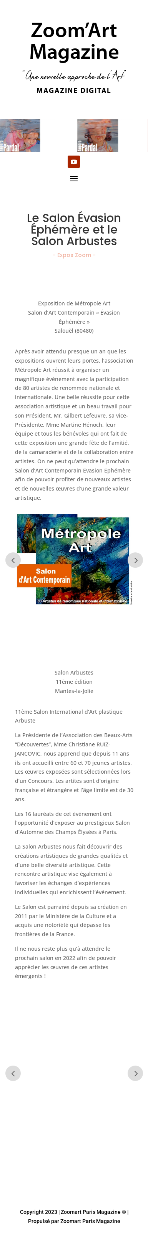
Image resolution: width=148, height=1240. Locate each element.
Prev (13, 560)
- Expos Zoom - (74, 255)
